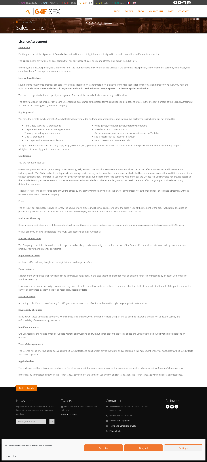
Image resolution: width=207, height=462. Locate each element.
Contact (183, 11)
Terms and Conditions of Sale (123, 426)
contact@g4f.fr (123, 420)
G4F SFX (129, 11)
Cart (170, 11)
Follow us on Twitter (69, 414)
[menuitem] (129, 2)
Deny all (143, 447)
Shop (117, 11)
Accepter (103, 447)
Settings (183, 447)
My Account (156, 11)
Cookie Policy (10, 456)
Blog (141, 11)
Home (19, 22)
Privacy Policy (116, 431)
